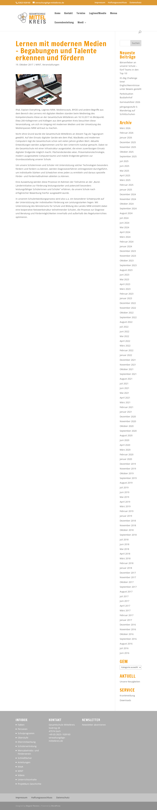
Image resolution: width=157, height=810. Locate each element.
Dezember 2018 (128, 520)
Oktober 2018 (127, 530)
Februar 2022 (126, 350)
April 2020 (125, 444)
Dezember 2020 (128, 416)
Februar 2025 (126, 184)
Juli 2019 (124, 487)
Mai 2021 (124, 392)
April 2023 (125, 284)
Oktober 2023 (127, 260)
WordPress (55, 806)
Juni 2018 (124, 544)
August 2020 (126, 435)
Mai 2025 (124, 170)
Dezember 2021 (128, 359)
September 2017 (128, 586)
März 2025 (125, 180)
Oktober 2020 (127, 426)
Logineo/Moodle (97, 13)
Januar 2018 (126, 567)
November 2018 (128, 525)
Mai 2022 (124, 336)
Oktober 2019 (127, 473)
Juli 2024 (124, 218)
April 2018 (125, 553)
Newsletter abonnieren (94, 724)
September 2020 (128, 430)
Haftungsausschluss (117, 3)
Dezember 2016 (128, 624)
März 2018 (125, 558)
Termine (81, 13)
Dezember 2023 (128, 251)
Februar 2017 (126, 615)
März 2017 (125, 610)
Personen (22, 729)
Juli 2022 (124, 326)
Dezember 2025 (128, 142)
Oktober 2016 (127, 634)
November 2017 (128, 577)
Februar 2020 (126, 454)
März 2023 (125, 288)
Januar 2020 (126, 459)
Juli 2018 (124, 539)
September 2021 (128, 374)
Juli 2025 (124, 161)
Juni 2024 (124, 222)
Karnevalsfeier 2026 (130, 102)
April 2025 (125, 175)
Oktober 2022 (127, 312)
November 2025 (128, 147)
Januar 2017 (126, 620)
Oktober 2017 (127, 582)
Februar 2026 (126, 132)
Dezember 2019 (128, 463)
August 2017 (126, 591)
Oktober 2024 (127, 203)
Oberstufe (23, 737)
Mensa (113, 13)
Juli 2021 (124, 383)
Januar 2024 (126, 246)
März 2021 (125, 402)
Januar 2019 (126, 515)
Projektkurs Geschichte (29, 783)
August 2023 (126, 270)
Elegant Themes (32, 806)
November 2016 (128, 629)
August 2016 (126, 643)
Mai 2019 (124, 497)
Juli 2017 (124, 596)
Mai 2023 (124, 279)
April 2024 (125, 232)
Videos (21, 775)
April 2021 (125, 397)
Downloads (125, 700)
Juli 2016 (124, 648)
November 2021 (128, 364)
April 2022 (125, 341)
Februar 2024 (126, 241)
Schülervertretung (27, 746)
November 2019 (128, 468)
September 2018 (128, 534)
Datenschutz (135, 3)
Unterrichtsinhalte (27, 779)
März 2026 (125, 128)
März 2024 (125, 236)
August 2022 (126, 321)
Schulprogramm (26, 733)
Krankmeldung (127, 695)
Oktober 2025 (127, 151)
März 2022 (125, 345)
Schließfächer (25, 758)
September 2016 (128, 638)
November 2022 (128, 307)
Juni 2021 (124, 388)
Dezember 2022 (128, 303)
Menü (81, 22)
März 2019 (125, 506)
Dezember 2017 (128, 572)
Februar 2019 (126, 511)
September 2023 (128, 265)
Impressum (100, 3)
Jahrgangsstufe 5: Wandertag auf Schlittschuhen (129, 110)
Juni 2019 (124, 492)
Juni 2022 (124, 331)
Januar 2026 (126, 137)
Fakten (21, 724)
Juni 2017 (124, 600)
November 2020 (128, 421)
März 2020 (125, 449)
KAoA (20, 766)
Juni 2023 (124, 274)
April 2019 (125, 501)
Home (57, 13)
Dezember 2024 (128, 194)
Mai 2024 (124, 227)
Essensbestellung (64, 22)
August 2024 (126, 213)
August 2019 (126, 482)
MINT (38, 64)
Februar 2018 (126, 563)
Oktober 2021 (127, 369)
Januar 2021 (126, 411)
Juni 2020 (124, 440)
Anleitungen (24, 762)
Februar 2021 (126, 407)
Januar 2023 (126, 298)
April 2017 (125, 605)
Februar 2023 (126, 293)
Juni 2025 (124, 165)
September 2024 (128, 208)
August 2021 (126, 378)
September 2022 (128, 317)
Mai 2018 (124, 549)
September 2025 (128, 156)
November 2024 (128, 199)
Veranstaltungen (50, 64)
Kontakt (68, 13)
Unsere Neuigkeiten (130, 681)
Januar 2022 (126, 355)
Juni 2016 (124, 653)
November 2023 (128, 255)
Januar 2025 (126, 189)
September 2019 (128, 478)
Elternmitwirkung (27, 741)
